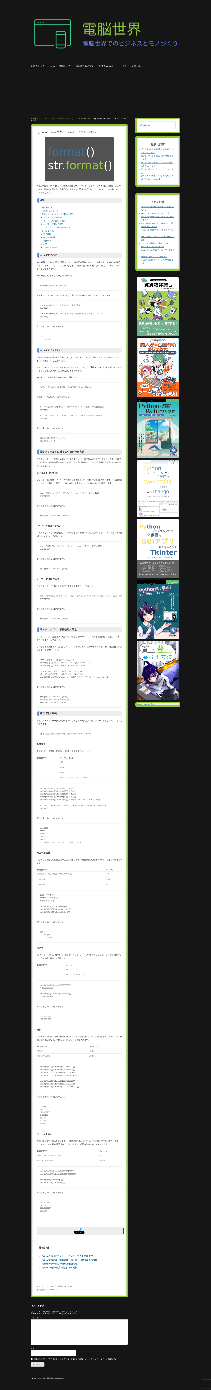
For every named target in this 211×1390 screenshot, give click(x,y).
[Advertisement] (105, 90)
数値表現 (47, 234)
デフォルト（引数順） (53, 217)
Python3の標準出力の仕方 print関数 (59, 1267)
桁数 (45, 244)
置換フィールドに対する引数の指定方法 (59, 214)
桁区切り (47, 241)
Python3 (74, 118)
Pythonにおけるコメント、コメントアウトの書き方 (67, 1256)
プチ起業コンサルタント (108, 66)
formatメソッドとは (50, 211)
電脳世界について (37, 66)
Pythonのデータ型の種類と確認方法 (59, 1264)
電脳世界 (35, 118)
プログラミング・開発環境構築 (55, 118)
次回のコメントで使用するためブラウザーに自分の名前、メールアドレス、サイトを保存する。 (76, 1359)
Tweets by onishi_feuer (146, 704)
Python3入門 (86, 118)
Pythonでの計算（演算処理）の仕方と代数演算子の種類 (69, 1260)
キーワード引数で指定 (53, 224)
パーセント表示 (50, 247)
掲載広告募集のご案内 (84, 66)
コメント (36, 1318)
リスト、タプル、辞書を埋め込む (56, 227)
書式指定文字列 (48, 231)
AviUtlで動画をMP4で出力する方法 (155, 213)
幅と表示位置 (49, 237)
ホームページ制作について (60, 66)
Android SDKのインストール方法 (154, 257)
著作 (124, 66)
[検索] (154, 125)
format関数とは (48, 207)
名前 (33, 1348)
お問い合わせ (137, 66)
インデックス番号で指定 (54, 221)
